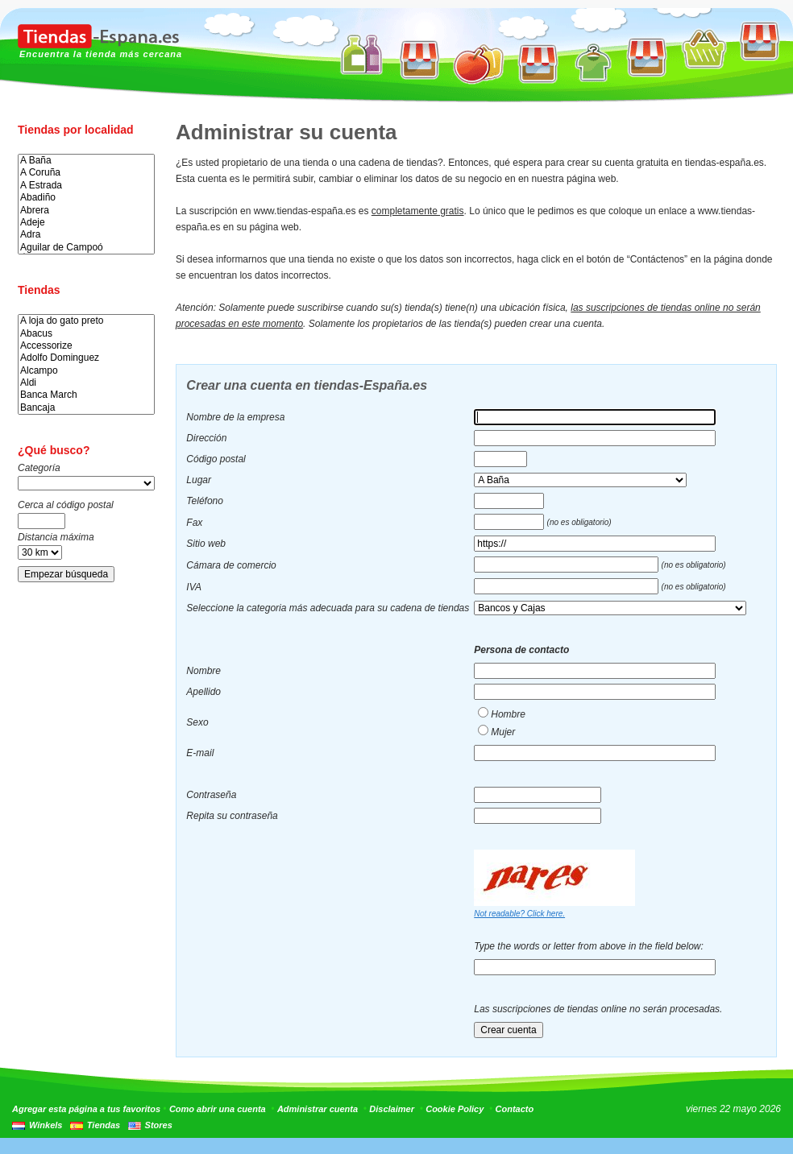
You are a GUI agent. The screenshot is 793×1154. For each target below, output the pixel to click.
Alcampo (86, 371)
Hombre (508, 714)
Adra (86, 235)
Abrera (86, 211)
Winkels (45, 1125)
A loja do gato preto (86, 321)
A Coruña (86, 173)
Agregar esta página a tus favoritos (86, 1109)
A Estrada (86, 186)
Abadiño (86, 198)
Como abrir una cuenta (217, 1109)
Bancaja (86, 408)
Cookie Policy (455, 1109)
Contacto (515, 1109)
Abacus (86, 334)
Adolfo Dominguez (86, 358)
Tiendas (103, 1125)
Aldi (86, 383)
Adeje (86, 223)
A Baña (86, 161)
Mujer (503, 732)
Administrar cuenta (317, 1109)
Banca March (86, 395)
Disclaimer (391, 1109)
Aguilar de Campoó (86, 248)
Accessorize (86, 346)
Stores (158, 1125)
